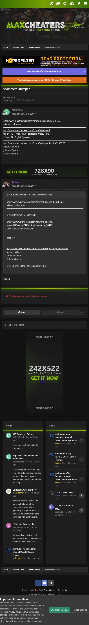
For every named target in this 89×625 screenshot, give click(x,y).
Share (21, 312)
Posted (23, 114)
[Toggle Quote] (8, 194)
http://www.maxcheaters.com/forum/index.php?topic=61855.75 (34, 143)
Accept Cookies (60, 610)
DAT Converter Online (23, 434)
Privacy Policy (49, 590)
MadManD (19, 437)
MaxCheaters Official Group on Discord (44, 71)
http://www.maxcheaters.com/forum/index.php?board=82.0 (32, 121)
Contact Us (62, 590)
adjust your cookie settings (26, 618)
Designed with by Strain (33, 590)
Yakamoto (10, 97)
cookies (3, 615)
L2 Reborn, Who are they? (25, 490)
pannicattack (61, 512)
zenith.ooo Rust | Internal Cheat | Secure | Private (65, 456)
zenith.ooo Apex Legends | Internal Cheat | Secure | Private (25, 552)
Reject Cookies (79, 610)
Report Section (29, 100)
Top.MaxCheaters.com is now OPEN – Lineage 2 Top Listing (45, 80)
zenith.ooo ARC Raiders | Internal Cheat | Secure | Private (66, 476)
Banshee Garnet (22, 527)
